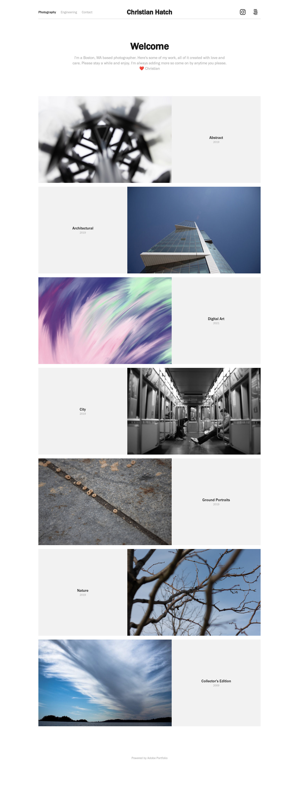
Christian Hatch (149, 12)
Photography (47, 12)
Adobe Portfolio (157, 758)
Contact (87, 12)
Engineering (69, 12)
